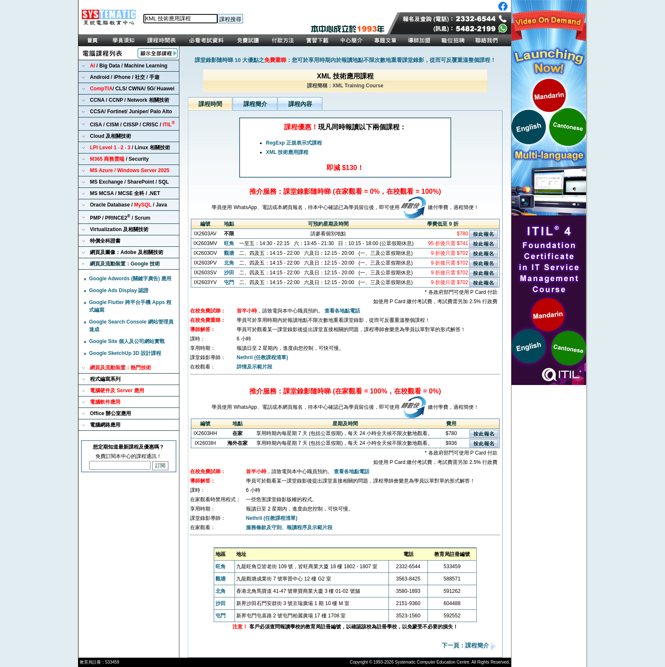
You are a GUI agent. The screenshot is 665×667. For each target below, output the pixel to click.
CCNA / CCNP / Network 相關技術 (129, 100)
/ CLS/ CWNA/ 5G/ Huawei (132, 89)
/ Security (119, 159)
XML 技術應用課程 (287, 152)
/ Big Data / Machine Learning (129, 66)
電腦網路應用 (105, 425)
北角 (229, 263)
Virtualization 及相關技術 (119, 229)
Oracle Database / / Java (128, 205)
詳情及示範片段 (254, 367)
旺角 (229, 243)
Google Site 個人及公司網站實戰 (127, 341)
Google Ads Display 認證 (118, 290)
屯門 (229, 282)
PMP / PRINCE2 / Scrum (120, 217)
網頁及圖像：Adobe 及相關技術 (126, 252)
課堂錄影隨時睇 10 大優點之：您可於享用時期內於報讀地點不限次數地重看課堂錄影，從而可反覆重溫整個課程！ (345, 60)
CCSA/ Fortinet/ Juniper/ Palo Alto (131, 111)
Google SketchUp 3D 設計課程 (125, 353)
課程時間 (210, 103)
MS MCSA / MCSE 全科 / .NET (125, 193)
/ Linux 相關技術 (130, 148)
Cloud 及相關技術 (110, 136)
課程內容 (300, 103)
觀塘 (229, 253)
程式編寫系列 (105, 379)
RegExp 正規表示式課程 (294, 143)
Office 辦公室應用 (110, 413)
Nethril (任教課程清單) (262, 357)
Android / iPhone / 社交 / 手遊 (124, 77)
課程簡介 (255, 103)
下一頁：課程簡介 (466, 645)
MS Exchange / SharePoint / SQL (129, 182)
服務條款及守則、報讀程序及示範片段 (289, 527)
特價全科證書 (105, 241)
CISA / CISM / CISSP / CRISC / (132, 124)
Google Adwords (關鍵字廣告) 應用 (130, 279)
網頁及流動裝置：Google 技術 (125, 264)
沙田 (229, 273)
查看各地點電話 (342, 311)
